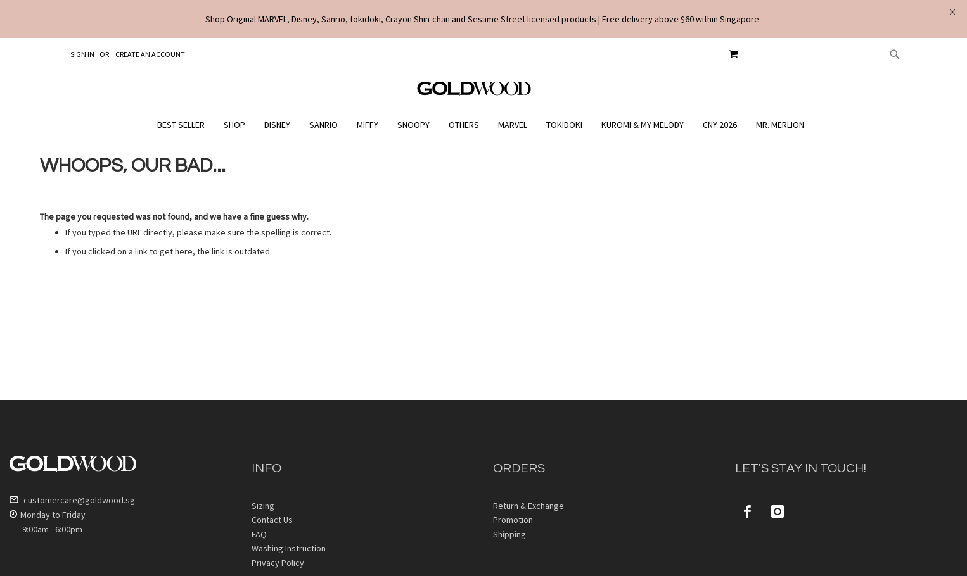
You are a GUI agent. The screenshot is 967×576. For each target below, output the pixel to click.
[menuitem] (184, 125)
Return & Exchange (528, 505)
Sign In (82, 54)
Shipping (509, 534)
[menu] (483, 125)
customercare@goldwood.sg (72, 500)
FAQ (259, 534)
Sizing (263, 505)
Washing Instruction (289, 548)
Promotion (513, 519)
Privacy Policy (278, 562)
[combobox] (827, 53)
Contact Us (272, 519)
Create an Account (150, 54)
